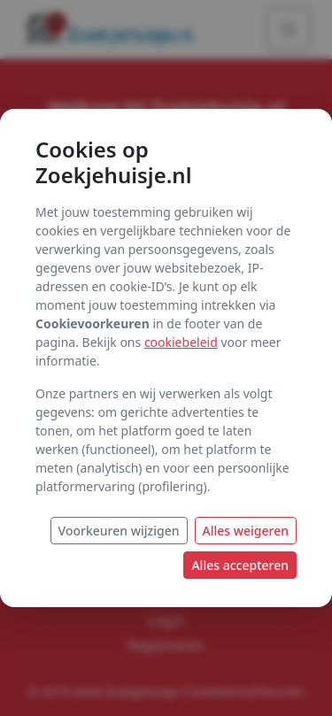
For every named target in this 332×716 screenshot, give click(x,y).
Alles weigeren (246, 530)
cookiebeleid (181, 342)
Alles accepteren (240, 565)
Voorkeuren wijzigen (119, 530)
